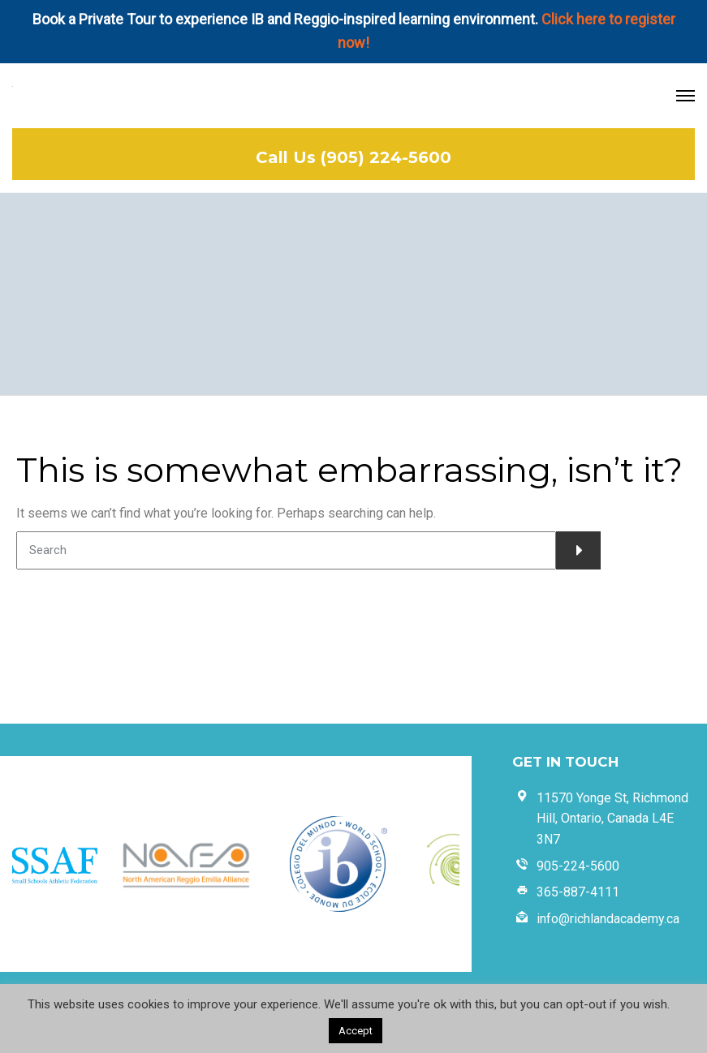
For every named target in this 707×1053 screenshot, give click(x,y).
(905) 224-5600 (386, 157)
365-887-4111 (578, 892)
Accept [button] (355, 1031)
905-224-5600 (578, 866)
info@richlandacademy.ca (608, 918)
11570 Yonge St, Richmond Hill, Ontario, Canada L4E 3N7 (612, 818)
